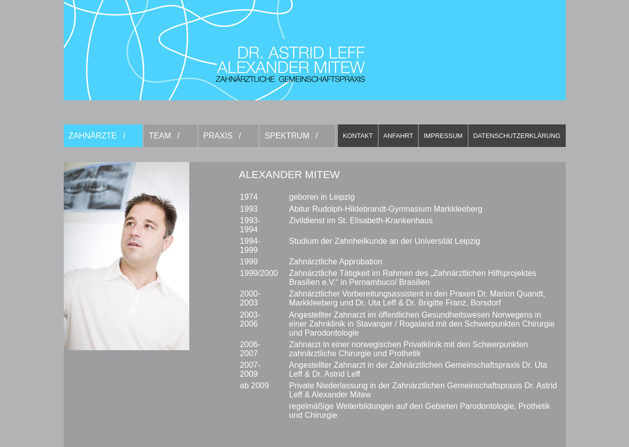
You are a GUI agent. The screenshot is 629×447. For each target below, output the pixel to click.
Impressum (443, 135)
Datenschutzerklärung (517, 135)
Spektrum (287, 135)
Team (160, 135)
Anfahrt (399, 135)
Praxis (218, 135)
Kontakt (358, 135)
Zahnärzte (93, 135)
